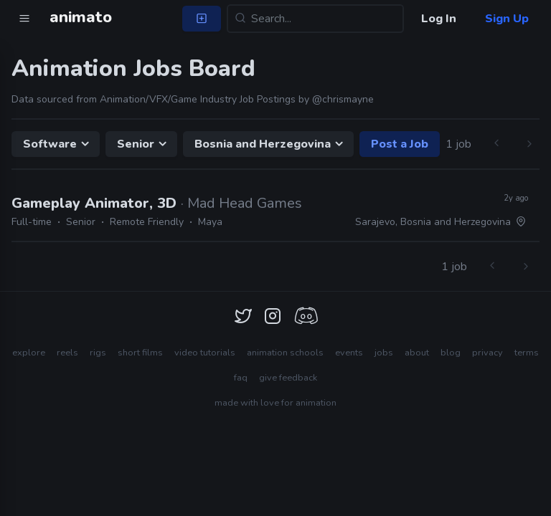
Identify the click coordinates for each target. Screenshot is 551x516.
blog (451, 352)
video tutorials (204, 352)
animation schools (285, 352)
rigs (98, 352)
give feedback (288, 377)
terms (526, 352)
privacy (487, 352)
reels (67, 352)
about (417, 352)
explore (28, 352)
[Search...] (315, 18)
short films (140, 352)
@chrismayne (343, 99)
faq (241, 377)
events (349, 352)
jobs (384, 352)
